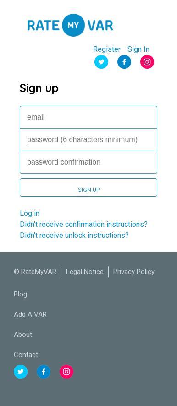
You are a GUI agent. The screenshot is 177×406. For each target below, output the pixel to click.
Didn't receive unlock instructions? (74, 235)
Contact (26, 355)
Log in (29, 213)
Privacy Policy (134, 272)
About (23, 334)
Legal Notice (85, 272)
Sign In (138, 49)
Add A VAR (30, 314)
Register (107, 49)
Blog (20, 294)
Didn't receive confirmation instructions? (84, 224)
